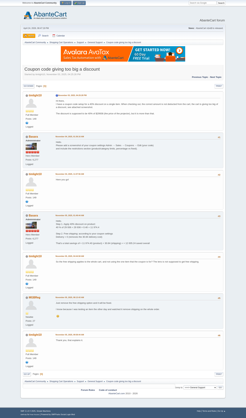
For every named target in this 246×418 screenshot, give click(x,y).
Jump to (178, 387)
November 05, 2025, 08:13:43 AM (70, 297)
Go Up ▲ (222, 411)
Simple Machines (44, 411)
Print (219, 86)
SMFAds (23, 414)
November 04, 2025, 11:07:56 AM (70, 174)
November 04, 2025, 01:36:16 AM (70, 137)
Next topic (216, 77)
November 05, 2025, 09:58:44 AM (70, 335)
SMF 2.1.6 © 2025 (28, 411)
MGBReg (34, 297)
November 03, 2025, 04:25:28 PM (72, 95)
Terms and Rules (209, 411)
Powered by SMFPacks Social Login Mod (58, 414)
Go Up (27, 374)
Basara (33, 136)
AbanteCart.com (116, 393)
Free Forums (34, 414)
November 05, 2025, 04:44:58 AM (70, 256)
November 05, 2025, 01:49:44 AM (70, 215)
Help (199, 411)
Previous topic (200, 77)
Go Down (28, 86)
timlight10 (35, 95)
